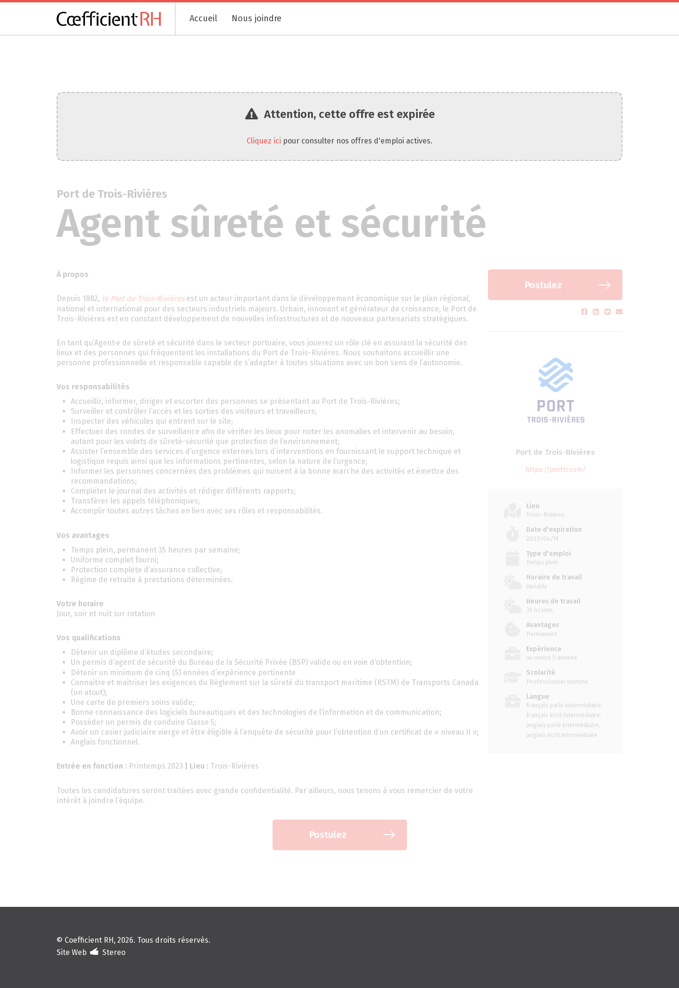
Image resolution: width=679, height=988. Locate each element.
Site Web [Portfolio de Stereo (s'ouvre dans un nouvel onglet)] (72, 952)
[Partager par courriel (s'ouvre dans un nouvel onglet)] (619, 312)
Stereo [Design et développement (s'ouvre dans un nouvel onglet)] (113, 952)
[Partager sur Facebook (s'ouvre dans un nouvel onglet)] (585, 312)
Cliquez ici (264, 140)
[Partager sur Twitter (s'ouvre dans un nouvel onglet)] (608, 312)
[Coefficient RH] (116, 18)
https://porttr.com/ (555, 470)
